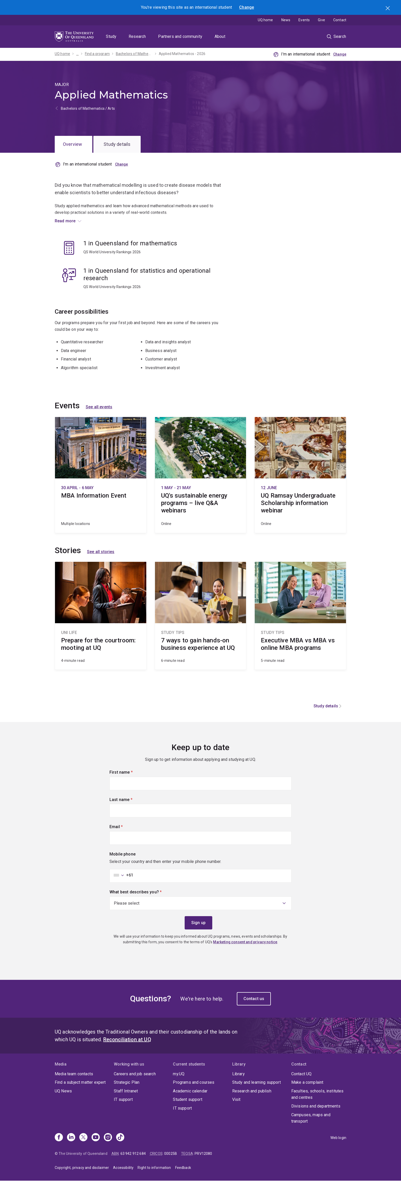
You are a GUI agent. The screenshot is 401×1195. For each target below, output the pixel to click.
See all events (99, 421)
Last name (129, 813)
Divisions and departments (315, 1120)
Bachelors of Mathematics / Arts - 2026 (134, 54)
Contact (339, 20)
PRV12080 (203, 1168)
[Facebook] (59, 1151)
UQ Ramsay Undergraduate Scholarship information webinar (300, 489)
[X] (83, 1151)
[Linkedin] (71, 1151)
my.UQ (178, 1088)
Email (124, 840)
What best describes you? (144, 905)
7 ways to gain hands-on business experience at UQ (200, 630)
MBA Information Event (100, 489)
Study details (117, 144)
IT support (123, 1113)
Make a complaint (307, 1096)
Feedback (183, 1182)
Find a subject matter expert (80, 1096)
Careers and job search (135, 1088)
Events (304, 20)
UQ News (63, 1105)
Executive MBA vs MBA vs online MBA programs (300, 630)
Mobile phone (122, 868)
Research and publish (251, 1105)
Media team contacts (74, 1088)
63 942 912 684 (133, 1168)
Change (246, 7)
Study (111, 36)
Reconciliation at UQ (127, 1053)
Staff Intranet (126, 1105)
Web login (338, 1152)
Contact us (253, 1012)
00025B (170, 1168)
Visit (236, 1113)
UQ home (265, 20)
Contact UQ (301, 1088)
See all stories (100, 566)
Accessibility (123, 1182)
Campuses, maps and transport (310, 1132)
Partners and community (180, 36)
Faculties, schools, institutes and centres (317, 1108)
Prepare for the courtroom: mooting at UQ (100, 630)
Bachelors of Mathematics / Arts (88, 108)
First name (129, 786)
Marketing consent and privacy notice (245, 956)
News (286, 20)
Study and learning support (256, 1096)
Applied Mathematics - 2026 (182, 54)
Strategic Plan (126, 1096)
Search (388, 8)
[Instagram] (108, 1151)
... (77, 54)
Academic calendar (190, 1105)
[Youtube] (96, 1151)
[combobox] (122, 889)
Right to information (154, 1182)
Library (238, 1088)
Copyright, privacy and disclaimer (82, 1182)
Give (321, 20)
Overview (72, 144)
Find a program (97, 54)
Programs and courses (193, 1096)
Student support (187, 1113)
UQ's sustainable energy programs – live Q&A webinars (200, 489)
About (220, 36)
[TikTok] (120, 1151)
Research (137, 36)
